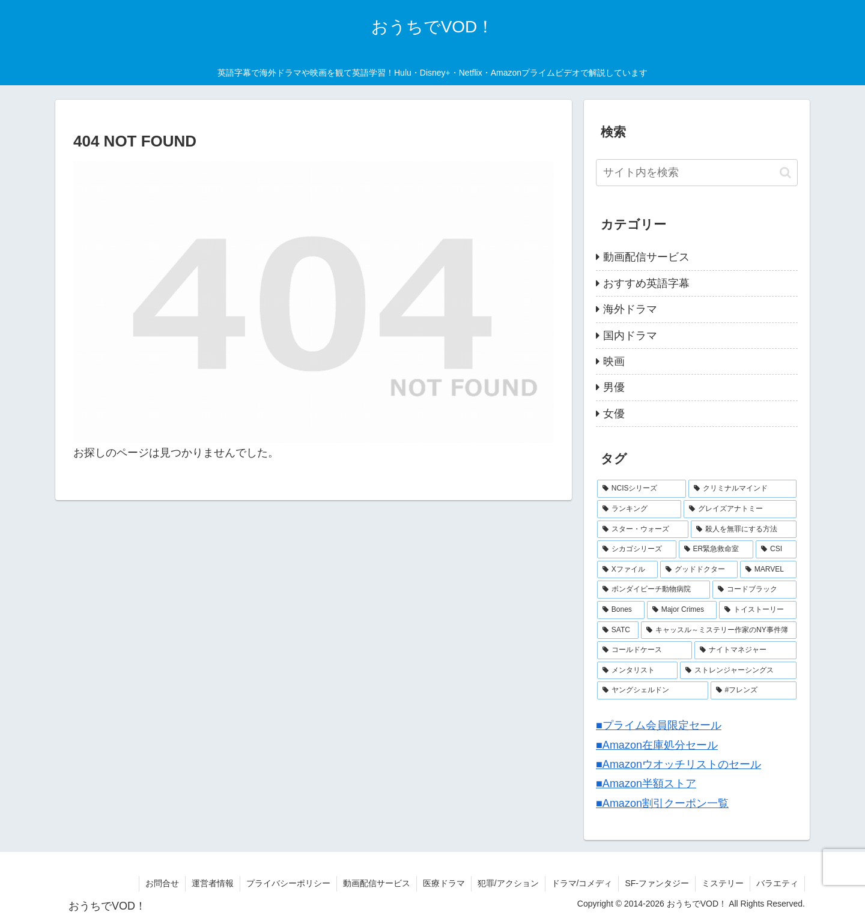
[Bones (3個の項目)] (621, 610)
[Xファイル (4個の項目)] (627, 570)
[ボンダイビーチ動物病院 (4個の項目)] (653, 590)
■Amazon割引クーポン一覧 (662, 803)
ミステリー (723, 883)
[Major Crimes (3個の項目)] (682, 610)
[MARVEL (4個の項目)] (768, 570)
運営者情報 (213, 883)
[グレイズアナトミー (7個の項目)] (740, 509)
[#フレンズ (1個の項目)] (754, 690)
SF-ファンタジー (657, 883)
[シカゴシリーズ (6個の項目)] (636, 549)
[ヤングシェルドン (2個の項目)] (652, 690)
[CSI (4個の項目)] (776, 549)
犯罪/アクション (508, 883)
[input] (697, 172)
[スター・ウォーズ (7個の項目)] (642, 530)
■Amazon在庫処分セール (657, 745)
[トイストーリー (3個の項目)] (758, 610)
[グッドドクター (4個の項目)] (699, 570)
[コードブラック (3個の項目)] (754, 590)
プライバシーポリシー (288, 883)
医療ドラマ (444, 883)
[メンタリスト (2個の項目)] (637, 671)
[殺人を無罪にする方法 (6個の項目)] (744, 530)
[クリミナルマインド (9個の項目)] (742, 489)
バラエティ (777, 883)
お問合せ (162, 883)
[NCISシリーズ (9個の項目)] (641, 489)
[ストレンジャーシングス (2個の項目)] (738, 671)
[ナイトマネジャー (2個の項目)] (745, 650)
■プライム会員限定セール (658, 725)
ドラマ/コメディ (582, 883)
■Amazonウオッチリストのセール (678, 764)
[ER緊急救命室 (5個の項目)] (716, 549)
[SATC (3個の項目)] (618, 630)
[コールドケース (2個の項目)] (644, 650)
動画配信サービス (376, 883)
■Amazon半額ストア (646, 784)
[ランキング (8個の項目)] (639, 509)
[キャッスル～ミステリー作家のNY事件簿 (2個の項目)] (719, 630)
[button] (785, 173)
